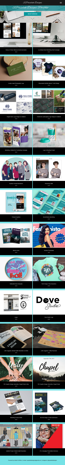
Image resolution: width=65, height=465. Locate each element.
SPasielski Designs (32, 2)
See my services (32, 14)
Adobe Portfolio (18, 460)
